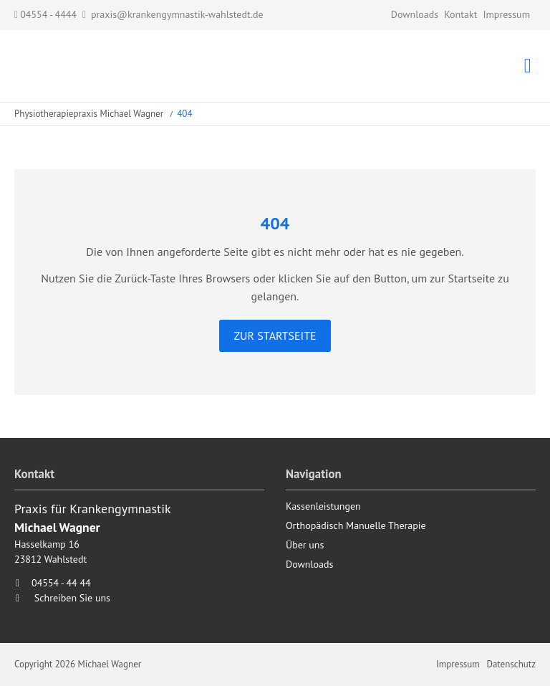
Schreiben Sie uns (72, 597)
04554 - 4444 (45, 14)
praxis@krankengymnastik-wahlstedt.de (177, 14)
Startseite (86, 66)
